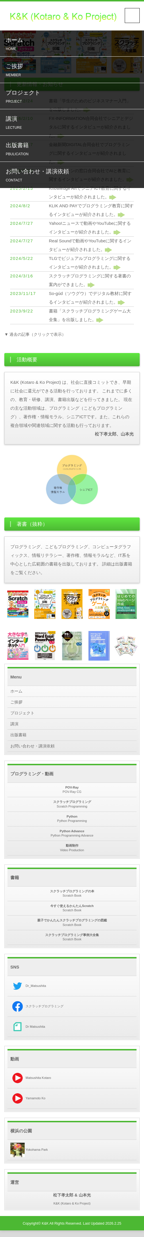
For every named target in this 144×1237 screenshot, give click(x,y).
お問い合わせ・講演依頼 (73, 182)
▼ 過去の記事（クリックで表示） (37, 334)
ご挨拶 (73, 72)
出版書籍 (73, 154)
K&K (45, 1230)
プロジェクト (73, 100)
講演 (73, 127)
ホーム (73, 45)
